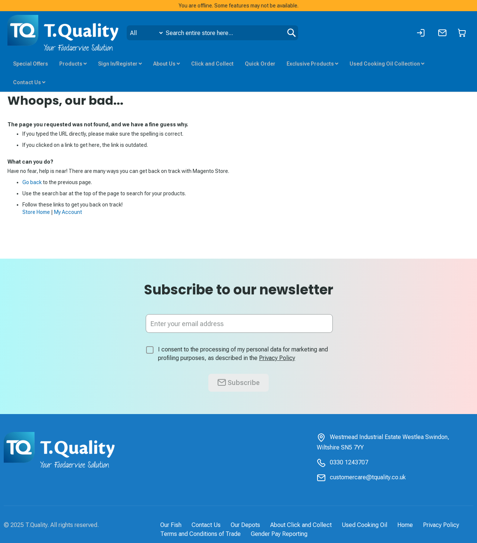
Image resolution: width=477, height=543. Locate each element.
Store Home (36, 212)
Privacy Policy (277, 358)
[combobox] (212, 32)
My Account (68, 212)
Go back (32, 182)
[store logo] (63, 33)
